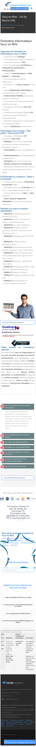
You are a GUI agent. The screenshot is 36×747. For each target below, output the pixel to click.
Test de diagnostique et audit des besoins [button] (17, 436)
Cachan (21, 724)
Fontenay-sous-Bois (27, 543)
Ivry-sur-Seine (29, 540)
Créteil (4, 538)
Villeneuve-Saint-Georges (14, 722)
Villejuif (4, 543)
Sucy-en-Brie (10, 726)
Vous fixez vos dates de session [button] (16, 442)
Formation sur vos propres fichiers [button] (17, 447)
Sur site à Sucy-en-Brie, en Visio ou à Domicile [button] (17, 453)
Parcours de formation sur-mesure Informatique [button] (17, 406)
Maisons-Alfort (14, 543)
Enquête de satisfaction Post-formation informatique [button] (15, 460)
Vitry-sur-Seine (13, 538)
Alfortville (14, 545)
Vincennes (5, 545)
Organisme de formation (9, 25)
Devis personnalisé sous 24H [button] (15, 466)
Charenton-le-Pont (11, 724)
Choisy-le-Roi (4, 720)
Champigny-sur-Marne (15, 540)
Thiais (25, 722)
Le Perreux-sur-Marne (17, 720)
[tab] (18, 407)
